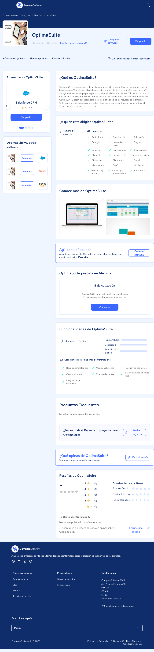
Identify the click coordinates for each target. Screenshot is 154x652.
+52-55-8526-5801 (111, 598)
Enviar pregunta (133, 432)
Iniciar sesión (63, 584)
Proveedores (64, 573)
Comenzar (104, 307)
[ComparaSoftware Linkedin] (13, 561)
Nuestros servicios (66, 579)
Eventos (17, 590)
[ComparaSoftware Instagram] (31, 561)
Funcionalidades (61, 58)
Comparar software (111, 41)
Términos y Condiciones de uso (133, 642)
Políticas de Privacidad (98, 641)
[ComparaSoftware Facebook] (25, 561)
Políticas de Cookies (120, 641)
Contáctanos (108, 573)
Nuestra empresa (22, 573)
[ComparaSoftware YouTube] (19, 561)
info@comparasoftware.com (117, 606)
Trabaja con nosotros (23, 596)
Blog (15, 584)
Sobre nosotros (20, 579)
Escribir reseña (137, 457)
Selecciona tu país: (21, 618)
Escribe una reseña (139, 529)
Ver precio (140, 41)
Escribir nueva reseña (73, 43)
